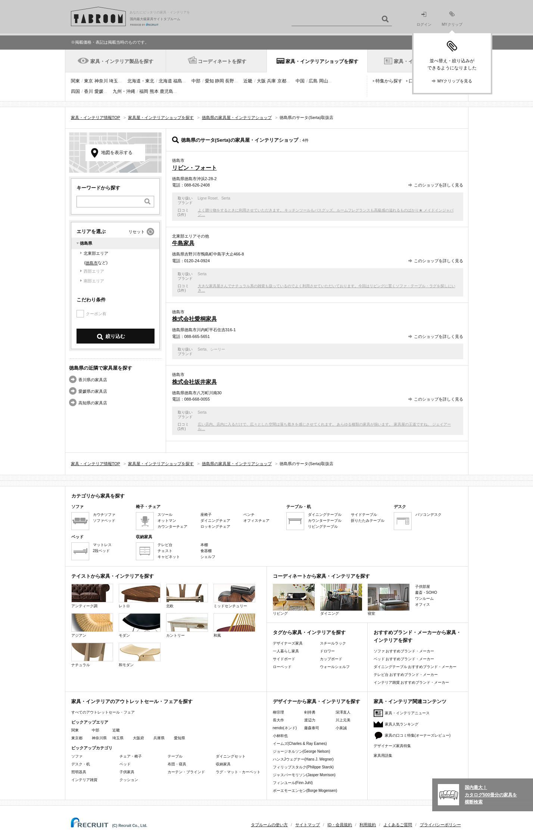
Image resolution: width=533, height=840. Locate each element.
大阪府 (138, 738)
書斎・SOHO (426, 592)
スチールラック (333, 643)
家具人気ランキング (401, 724)
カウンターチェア (172, 526)
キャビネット (169, 557)
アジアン (92, 625)
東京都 (76, 738)
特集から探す (388, 81)
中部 (195, 81)
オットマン (167, 520)
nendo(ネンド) (285, 728)
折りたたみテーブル (367, 520)
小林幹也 (280, 736)
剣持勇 (309, 712)
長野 (229, 81)
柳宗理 (278, 712)
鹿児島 (166, 91)
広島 (313, 81)
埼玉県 (118, 738)
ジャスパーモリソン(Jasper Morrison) (304, 775)
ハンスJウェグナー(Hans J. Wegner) (303, 759)
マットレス (102, 545)
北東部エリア (96, 253)
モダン (139, 625)
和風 (234, 625)
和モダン (139, 655)
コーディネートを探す (222, 61)
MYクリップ (452, 18)
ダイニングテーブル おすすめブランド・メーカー (415, 667)
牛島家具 (183, 243)
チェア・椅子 (130, 756)
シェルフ (207, 557)
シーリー (217, 349)
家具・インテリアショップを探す (322, 61)
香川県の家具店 (92, 379)
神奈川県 (99, 738)
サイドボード (284, 659)
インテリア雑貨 (84, 780)
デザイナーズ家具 (288, 643)
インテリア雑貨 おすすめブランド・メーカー (411, 682)
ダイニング (341, 599)
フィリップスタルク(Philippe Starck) (303, 767)
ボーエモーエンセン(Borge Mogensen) (305, 791)
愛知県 (179, 738)
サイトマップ (307, 824)
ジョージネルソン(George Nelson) (301, 751)
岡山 (323, 81)
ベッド (125, 764)
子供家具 (126, 772)
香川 (88, 91)
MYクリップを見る (455, 81)
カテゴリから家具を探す (98, 496)
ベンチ (249, 515)
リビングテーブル (323, 526)
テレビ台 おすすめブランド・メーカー (406, 675)
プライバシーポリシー (440, 824)
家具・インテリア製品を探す (121, 61)
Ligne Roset (208, 198)
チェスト (165, 551)
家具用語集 (383, 755)
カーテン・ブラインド (186, 772)
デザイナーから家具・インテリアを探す (316, 701)
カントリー (187, 625)
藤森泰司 (311, 728)
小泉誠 (341, 728)
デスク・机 (80, 764)
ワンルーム (424, 598)
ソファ (76, 756)
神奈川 (101, 81)
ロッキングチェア (215, 526)
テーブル (175, 756)
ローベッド (282, 667)
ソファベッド (104, 520)
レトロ (139, 596)
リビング (294, 599)
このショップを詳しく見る (438, 185)
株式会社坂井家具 (194, 382)
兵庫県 (159, 738)
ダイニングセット (231, 756)
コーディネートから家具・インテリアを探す (321, 576)
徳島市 (91, 263)
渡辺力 (309, 720)
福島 (177, 81)
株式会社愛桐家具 (194, 319)
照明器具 (78, 772)
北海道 (165, 81)
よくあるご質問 (397, 824)
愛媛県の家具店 (92, 391)
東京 (88, 81)
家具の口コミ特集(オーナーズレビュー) (418, 735)
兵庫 (271, 81)
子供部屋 (422, 586)
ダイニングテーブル (325, 515)
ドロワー (327, 651)
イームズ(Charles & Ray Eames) (300, 744)
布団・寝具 (177, 764)
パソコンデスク (428, 515)
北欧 (187, 596)
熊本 (154, 91)
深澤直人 (343, 712)
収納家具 (223, 764)
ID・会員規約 (339, 824)
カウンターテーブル (325, 520)
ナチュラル (92, 655)
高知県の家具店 (92, 403)
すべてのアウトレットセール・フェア (103, 712)
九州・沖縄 (124, 91)
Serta (225, 198)
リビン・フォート (194, 167)
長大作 (278, 720)
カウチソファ (104, 515)
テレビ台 (165, 545)
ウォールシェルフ (335, 667)
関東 (75, 81)
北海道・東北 (140, 81)
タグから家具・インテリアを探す (309, 632)
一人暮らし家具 (286, 651)
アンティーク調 (92, 596)
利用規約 (367, 824)
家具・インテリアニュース (407, 713)
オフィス (422, 604)
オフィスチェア (256, 520)
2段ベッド (101, 551)
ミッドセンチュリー (234, 596)
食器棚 (206, 551)
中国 (300, 81)
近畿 (247, 81)
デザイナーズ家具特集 (392, 746)
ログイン (424, 19)
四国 (75, 91)
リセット (136, 231)
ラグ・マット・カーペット (238, 772)
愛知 (209, 81)
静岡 (219, 81)
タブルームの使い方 (269, 824)
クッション (128, 780)
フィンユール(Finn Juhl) (293, 783)
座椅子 (206, 515)
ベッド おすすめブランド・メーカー (404, 659)
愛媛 (98, 91)
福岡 (143, 91)
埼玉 (113, 81)
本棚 (204, 545)
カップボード (331, 659)
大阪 (261, 81)
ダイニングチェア (215, 520)
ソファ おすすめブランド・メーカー (404, 651)
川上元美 (343, 720)
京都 (281, 81)
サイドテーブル (364, 515)
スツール (165, 515)
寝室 (388, 599)
